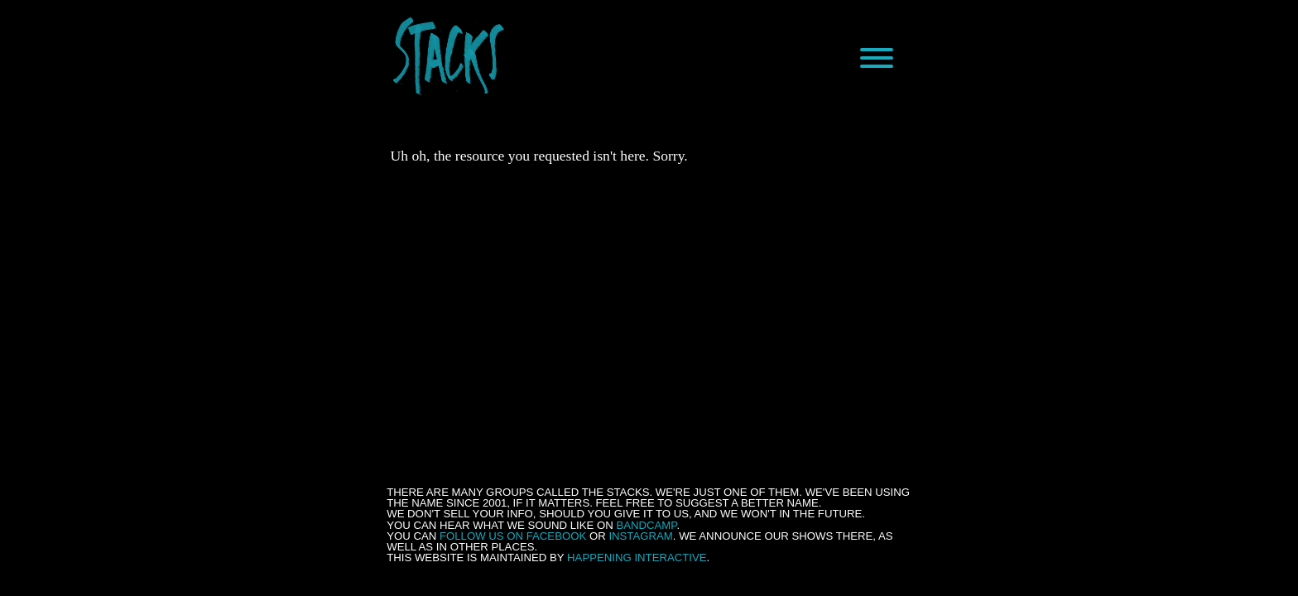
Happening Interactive (637, 557)
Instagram (640, 536)
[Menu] (876, 58)
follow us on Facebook (513, 536)
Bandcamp (646, 525)
